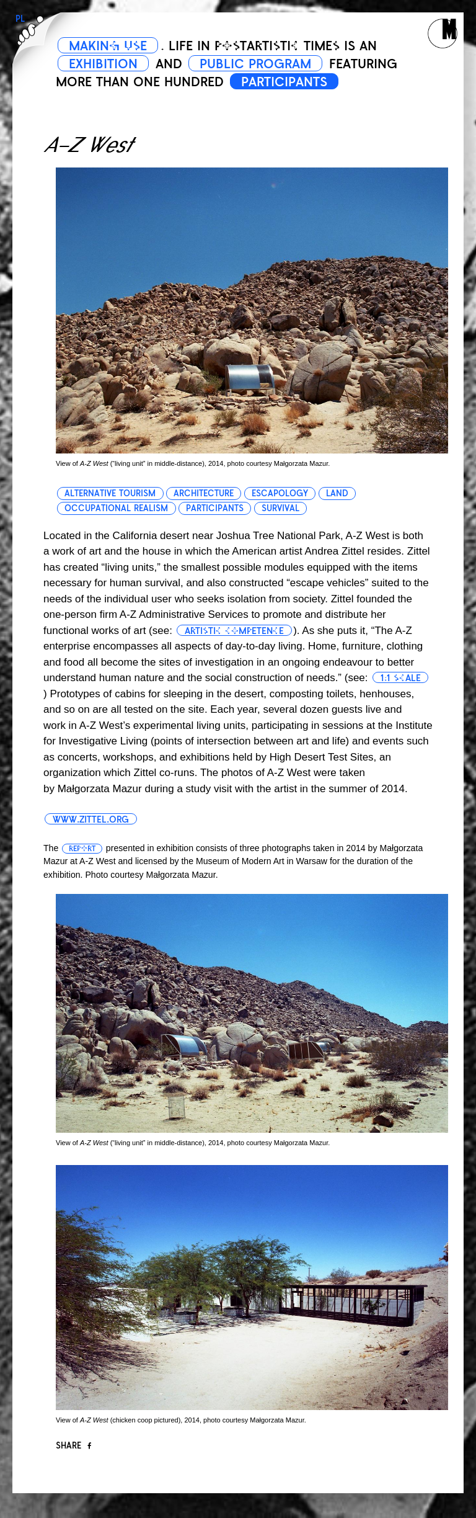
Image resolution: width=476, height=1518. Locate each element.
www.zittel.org (91, 819)
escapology (280, 493)
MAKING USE (108, 46)
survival (280, 508)
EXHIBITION (103, 64)
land (337, 493)
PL (20, 19)
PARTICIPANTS (284, 82)
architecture (204, 493)
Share (73, 1446)
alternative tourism (110, 493)
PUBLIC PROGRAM (255, 64)
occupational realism (116, 508)
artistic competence (234, 631)
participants (215, 508)
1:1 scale (401, 678)
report (82, 848)
